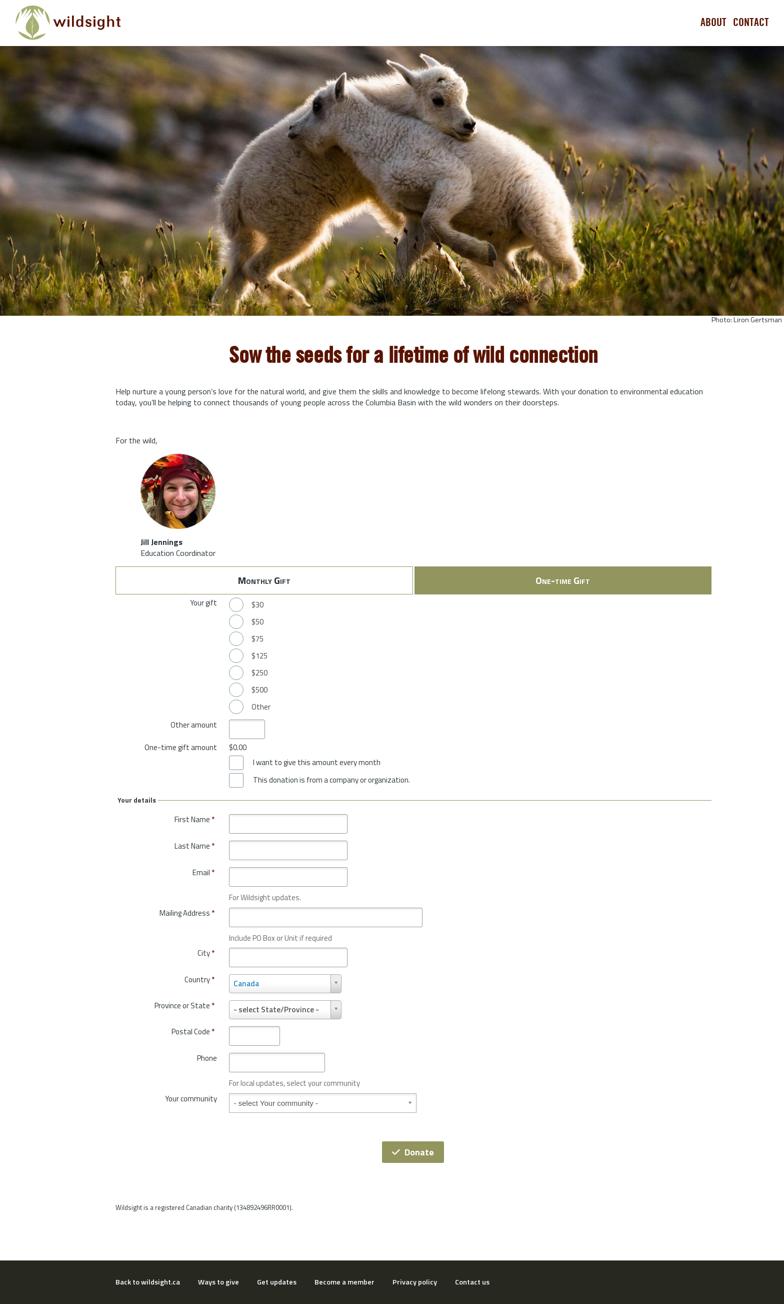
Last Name (194, 846)
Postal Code (193, 1031)
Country (199, 979)
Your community (191, 1098)
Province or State (184, 1005)
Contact (751, 22)
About (713, 22)
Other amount (193, 725)
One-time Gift (563, 580)
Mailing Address (187, 913)
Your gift (203, 602)
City (206, 953)
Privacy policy (414, 1281)
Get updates (276, 1281)
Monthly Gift (264, 580)
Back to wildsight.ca (148, 1281)
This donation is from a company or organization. (331, 780)
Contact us (472, 1281)
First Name (194, 819)
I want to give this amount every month (316, 762)
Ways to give (218, 1281)
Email (203, 872)
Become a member (344, 1281)
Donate (413, 1152)
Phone (207, 1058)
